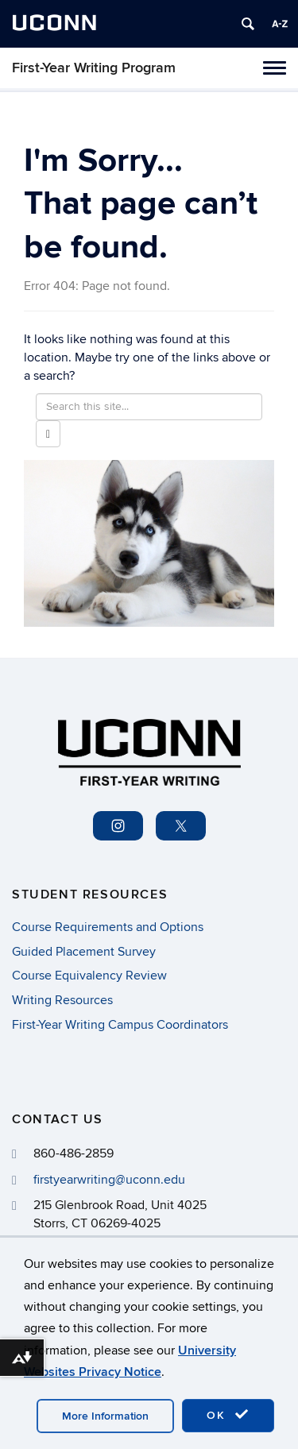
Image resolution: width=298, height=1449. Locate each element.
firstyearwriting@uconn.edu (109, 1180)
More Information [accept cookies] (105, 1416)
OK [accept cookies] (228, 1415)
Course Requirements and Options (107, 927)
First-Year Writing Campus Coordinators (120, 1025)
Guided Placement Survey (84, 952)
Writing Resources (62, 1000)
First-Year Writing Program (94, 68)
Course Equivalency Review (89, 975)
